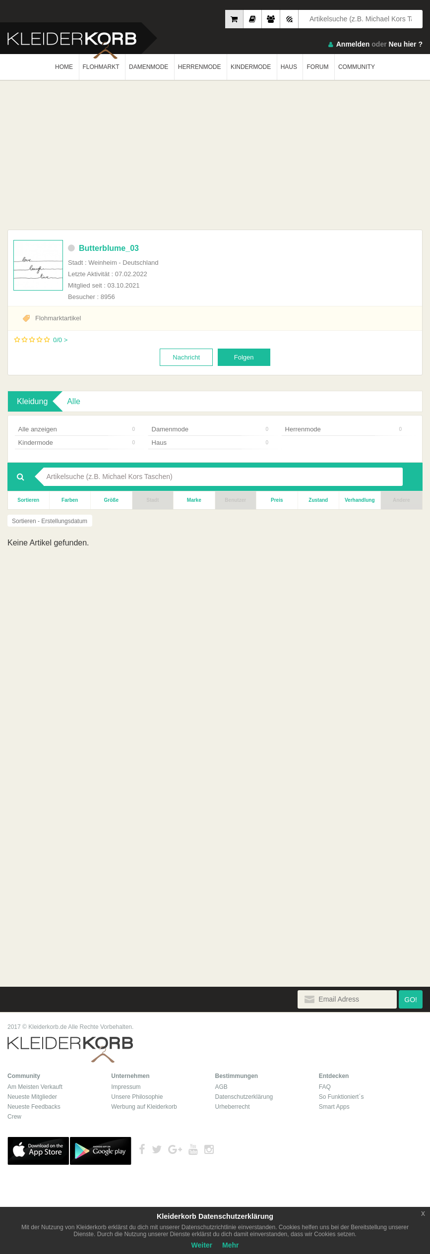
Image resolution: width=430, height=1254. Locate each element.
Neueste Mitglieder (32, 1097)
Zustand (318, 500)
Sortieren (28, 500)
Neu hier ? (406, 44)
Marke (194, 500)
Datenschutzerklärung (244, 1097)
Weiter (202, 1245)
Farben (69, 500)
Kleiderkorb (70, 1050)
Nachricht (186, 357)
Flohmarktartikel (58, 318)
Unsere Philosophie (137, 1097)
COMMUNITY (356, 66)
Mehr (230, 1245)
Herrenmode (343, 429)
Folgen (244, 357)
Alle (73, 401)
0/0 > (60, 340)
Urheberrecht (232, 1107)
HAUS (289, 66)
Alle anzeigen (76, 429)
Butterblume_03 (103, 248)
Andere (401, 500)
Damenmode (210, 429)
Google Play (100, 1151)
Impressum (125, 1087)
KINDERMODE (251, 66)
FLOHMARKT (101, 66)
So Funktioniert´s (341, 1097)
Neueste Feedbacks (34, 1107)
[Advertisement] (215, 155)
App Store (38, 1151)
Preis (277, 500)
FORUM (317, 66)
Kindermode (76, 442)
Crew (14, 1117)
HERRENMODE (199, 66)
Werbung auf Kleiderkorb (144, 1107)
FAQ (325, 1087)
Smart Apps (334, 1107)
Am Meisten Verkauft (34, 1087)
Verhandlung (360, 500)
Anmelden (353, 44)
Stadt (152, 500)
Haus (210, 442)
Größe (111, 500)
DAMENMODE (148, 66)
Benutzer (235, 500)
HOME (64, 66)
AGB (221, 1087)
